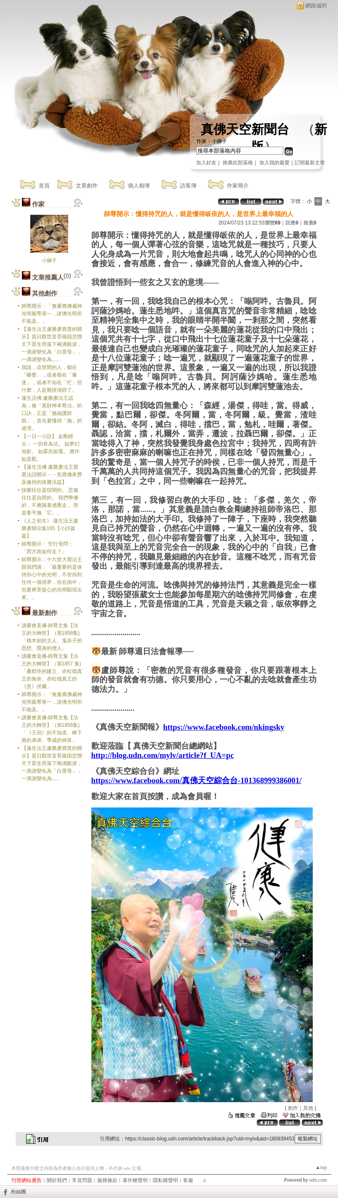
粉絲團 (18, 1192)
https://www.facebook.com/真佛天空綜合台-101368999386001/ (196, 780)
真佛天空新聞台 (245, 129)
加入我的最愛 (274, 163)
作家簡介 (238, 185)
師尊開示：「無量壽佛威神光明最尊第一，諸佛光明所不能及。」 (51, 313)
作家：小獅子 (212, 141)
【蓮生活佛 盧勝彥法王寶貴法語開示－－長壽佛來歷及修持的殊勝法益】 (51, 474)
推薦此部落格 (238, 163)
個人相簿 (139, 185)
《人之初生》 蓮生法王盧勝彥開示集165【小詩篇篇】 (49, 528)
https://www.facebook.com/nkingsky (224, 727)
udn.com (318, 1180)
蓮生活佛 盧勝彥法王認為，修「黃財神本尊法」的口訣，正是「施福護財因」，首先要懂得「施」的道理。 (51, 413)
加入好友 (206, 163)
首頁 (44, 185)
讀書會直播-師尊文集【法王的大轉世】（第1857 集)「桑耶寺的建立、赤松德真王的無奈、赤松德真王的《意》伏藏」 (51, 671)
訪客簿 (188, 185)
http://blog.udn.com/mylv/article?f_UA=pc (162, 755)
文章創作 (87, 185)
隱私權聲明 (165, 1180)
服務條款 (107, 1180)
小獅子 (49, 261)
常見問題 (82, 1180)
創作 (293, 1108)
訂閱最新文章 (310, 163)
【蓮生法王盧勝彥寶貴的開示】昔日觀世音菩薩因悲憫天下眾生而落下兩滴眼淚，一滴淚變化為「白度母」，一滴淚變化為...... (51, 344)
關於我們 (57, 1180)
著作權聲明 (135, 1180)
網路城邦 (316, 6)
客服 (188, 1180)
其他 (308, 1108)
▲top (321, 1167)
